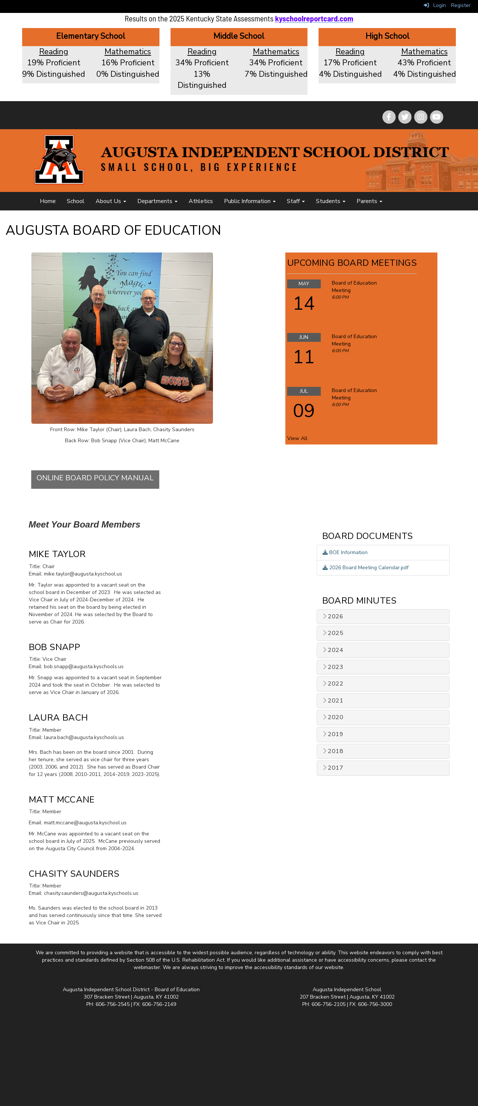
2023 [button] (333, 667)
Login (435, 5)
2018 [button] (333, 751)
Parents (369, 201)
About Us (111, 201)
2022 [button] (333, 683)
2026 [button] (333, 616)
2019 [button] (333, 734)
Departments (157, 201)
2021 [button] (333, 700)
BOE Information (345, 552)
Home (48, 201)
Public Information (250, 201)
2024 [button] (333, 650)
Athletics (201, 201)
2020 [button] (333, 717)
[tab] (383, 616)
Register (461, 5)
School (76, 201)
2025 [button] (333, 633)
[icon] (436, 117)
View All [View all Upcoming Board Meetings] (297, 438)
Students (330, 201)
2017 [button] (333, 768)
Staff (296, 201)
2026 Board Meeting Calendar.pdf (366, 567)
